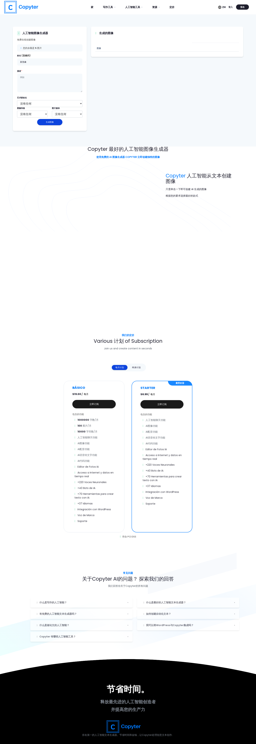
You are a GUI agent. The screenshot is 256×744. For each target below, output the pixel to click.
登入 (230, 7)
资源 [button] (155, 7)
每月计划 (119, 367)
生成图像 (50, 122)
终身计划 (136, 367)
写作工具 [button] (108, 7)
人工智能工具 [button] (133, 7)
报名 (242, 7)
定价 (171, 7)
